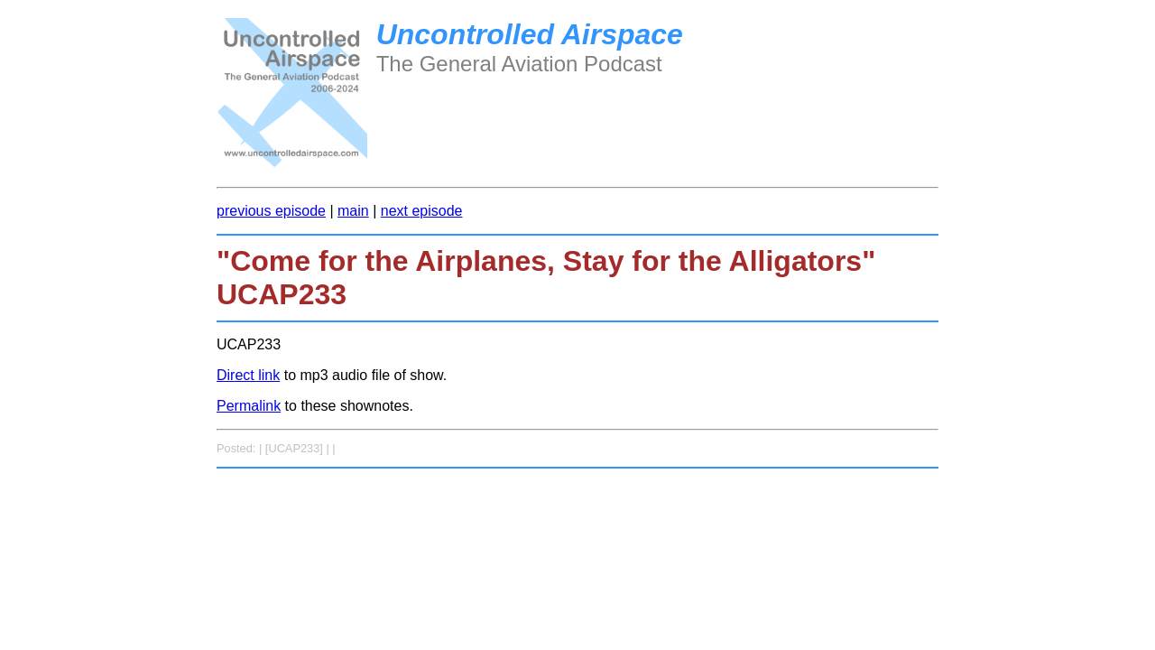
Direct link (248, 375)
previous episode (271, 210)
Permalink (249, 405)
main (353, 210)
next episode (422, 210)
